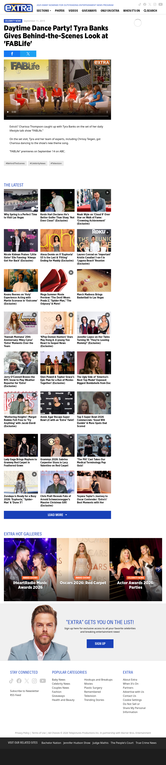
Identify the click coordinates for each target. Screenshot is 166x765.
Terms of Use (39, 732)
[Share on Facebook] (12, 54)
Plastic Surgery (93, 688)
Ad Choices (54, 732)
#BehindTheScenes (15, 163)
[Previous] (7, 569)
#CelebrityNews (38, 163)
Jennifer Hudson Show (76, 743)
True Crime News (146, 743)
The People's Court (122, 743)
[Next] (158, 569)
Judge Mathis (100, 743)
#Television (56, 163)
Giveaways (58, 696)
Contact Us (129, 696)
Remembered (92, 692)
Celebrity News (13, 21)
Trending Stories (94, 700)
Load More (57, 515)
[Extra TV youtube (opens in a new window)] (160, 4)
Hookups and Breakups (98, 679)
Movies (88, 683)
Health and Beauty (63, 700)
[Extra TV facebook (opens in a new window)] (144, 4)
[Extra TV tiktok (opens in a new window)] (139, 4)
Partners (128, 688)
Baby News (58, 679)
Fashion (57, 692)
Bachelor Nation (51, 743)
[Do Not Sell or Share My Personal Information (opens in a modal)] (134, 708)
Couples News (60, 688)
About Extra (130, 679)
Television (90, 696)
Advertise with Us (133, 692)
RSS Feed (15, 695)
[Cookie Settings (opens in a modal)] (132, 700)
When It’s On (130, 683)
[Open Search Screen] (150, 10)
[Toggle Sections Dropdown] (44, 10)
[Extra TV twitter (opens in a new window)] (149, 4)
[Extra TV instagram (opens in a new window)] (154, 4)
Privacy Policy (22, 732)
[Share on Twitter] (28, 54)
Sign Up (100, 644)
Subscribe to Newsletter (24, 691)
